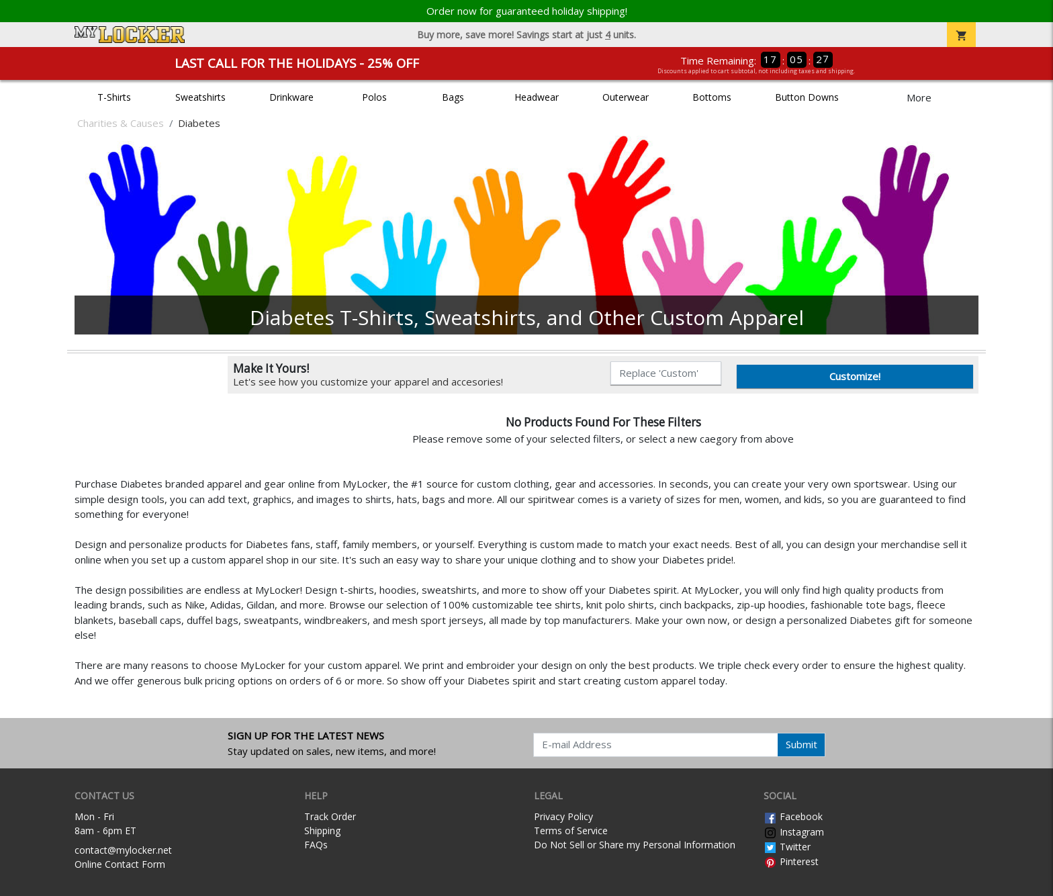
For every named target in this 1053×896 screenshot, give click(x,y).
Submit (801, 744)
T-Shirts (114, 97)
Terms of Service (571, 830)
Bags (453, 97)
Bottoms (711, 97)
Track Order (330, 816)
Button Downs (807, 97)
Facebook (793, 816)
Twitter (787, 846)
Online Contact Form (120, 864)
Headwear (536, 97)
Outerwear (625, 97)
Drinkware (291, 97)
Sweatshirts (200, 97)
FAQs (316, 844)
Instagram (794, 831)
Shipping (322, 830)
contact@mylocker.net (123, 850)
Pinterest (791, 861)
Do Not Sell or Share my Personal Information (634, 844)
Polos (374, 97)
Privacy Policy (563, 816)
